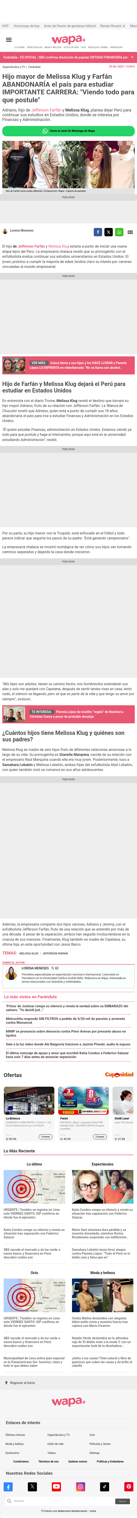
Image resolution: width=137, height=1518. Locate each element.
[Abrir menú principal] (9, 40)
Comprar (45, 1136)
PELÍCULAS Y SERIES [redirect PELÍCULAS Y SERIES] (98, 47)
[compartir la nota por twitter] (108, 232)
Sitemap (94, 1453)
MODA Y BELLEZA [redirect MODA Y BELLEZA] (53, 47)
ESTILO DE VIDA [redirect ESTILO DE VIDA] (71, 47)
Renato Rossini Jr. (113, 26)
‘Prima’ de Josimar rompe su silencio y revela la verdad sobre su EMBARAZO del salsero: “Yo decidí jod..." (67, 1008)
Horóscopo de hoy (26, 26)
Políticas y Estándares (110, 1461)
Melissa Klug (59, 246)
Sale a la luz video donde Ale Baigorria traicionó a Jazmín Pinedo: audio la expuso (68, 1044)
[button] (132, 57)
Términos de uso (48, 1461)
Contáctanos (21, 1461)
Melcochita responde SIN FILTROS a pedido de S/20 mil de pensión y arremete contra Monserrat (65, 1021)
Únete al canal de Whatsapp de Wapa (68, 131)
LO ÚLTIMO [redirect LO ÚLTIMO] (19, 47)
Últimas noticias (15, 1435)
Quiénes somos (77, 1461)
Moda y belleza (14, 1444)
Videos (52, 1453)
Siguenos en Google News (130, 232)
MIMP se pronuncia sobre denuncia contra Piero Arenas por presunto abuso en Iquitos (66, 1033)
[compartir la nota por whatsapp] (119, 232)
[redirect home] (68, 43)
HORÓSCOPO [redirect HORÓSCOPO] (116, 47)
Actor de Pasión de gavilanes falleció (70, 26)
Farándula (35, 67)
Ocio (92, 1435)
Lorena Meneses (22, 230)
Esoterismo (12, 1453)
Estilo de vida (56, 1444)
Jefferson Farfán (46, 110)
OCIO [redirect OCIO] (83, 47)
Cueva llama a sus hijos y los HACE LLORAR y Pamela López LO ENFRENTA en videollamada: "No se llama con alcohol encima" (78, 367)
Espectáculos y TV (14, 67)
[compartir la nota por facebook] (98, 232)
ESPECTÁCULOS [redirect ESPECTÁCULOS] (34, 47)
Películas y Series (100, 1444)
